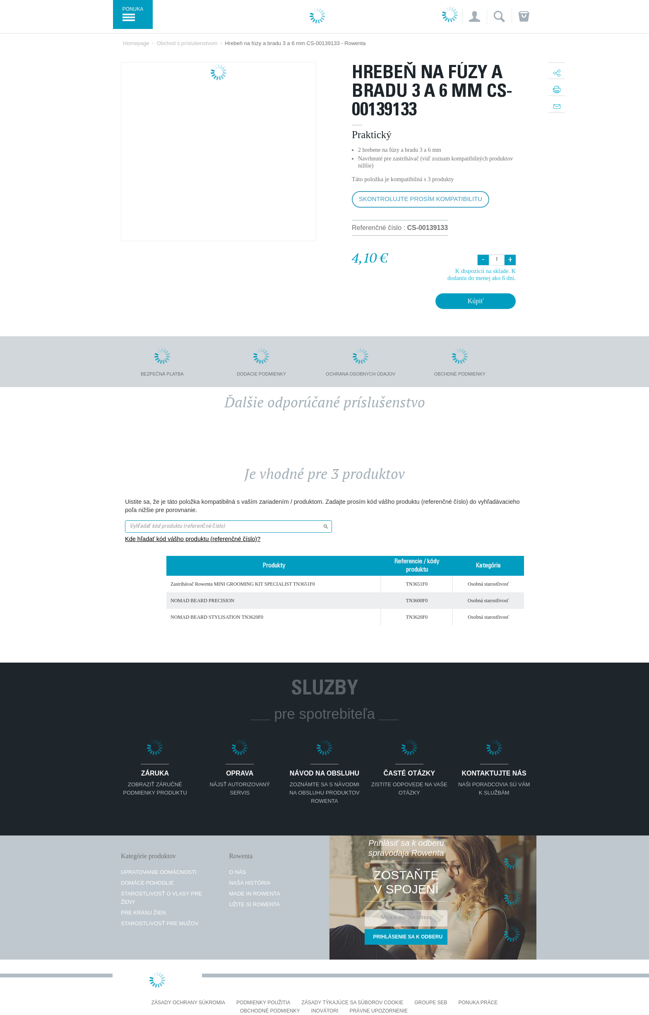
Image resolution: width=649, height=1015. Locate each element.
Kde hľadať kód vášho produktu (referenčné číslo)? (192, 539)
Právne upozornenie (378, 1011)
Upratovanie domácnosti (159, 872)
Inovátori (325, 1011)
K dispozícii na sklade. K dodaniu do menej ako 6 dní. (481, 274)
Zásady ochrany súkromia (188, 1002)
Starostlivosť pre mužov (160, 923)
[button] (474, 16)
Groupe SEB (430, 1002)
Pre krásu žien (143, 913)
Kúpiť (476, 300)
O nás (237, 872)
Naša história (249, 883)
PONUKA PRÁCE (478, 1002)
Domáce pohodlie (147, 883)
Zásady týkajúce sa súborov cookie (353, 1002)
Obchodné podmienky (270, 1011)
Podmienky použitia (263, 1002)
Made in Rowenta (254, 894)
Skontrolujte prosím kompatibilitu (420, 198)
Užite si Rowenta (254, 904)
